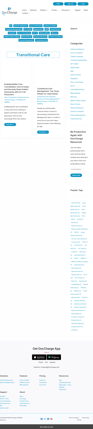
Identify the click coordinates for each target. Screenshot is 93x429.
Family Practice (57, 30)
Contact (25, 13)
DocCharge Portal (5, 402)
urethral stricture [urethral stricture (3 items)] (77, 326)
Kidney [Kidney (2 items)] (74, 280)
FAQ (1, 405)
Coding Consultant (51, 26)
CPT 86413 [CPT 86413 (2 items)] (78, 244)
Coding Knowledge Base (12, 30)
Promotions (42, 384)
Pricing (53, 10)
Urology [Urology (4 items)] (74, 329)
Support (77, 10)
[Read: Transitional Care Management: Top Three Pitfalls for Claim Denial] (49, 77)
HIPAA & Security (24, 381)
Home (24, 10)
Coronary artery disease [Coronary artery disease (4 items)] (79, 238)
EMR (47, 30)
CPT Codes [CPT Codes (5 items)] (82, 247)
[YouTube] (51, 418)
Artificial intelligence (20, 26)
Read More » (10, 126)
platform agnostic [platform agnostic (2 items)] (80, 306)
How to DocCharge (23, 34)
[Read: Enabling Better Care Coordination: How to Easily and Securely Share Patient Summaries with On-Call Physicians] (16, 75)
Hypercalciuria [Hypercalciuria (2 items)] (79, 264)
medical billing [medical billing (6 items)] (76, 283)
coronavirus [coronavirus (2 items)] (75, 241)
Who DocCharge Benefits (7, 381)
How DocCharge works (6, 379)
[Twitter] (45, 418)
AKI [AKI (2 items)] (73, 218)
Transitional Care (50, 42)
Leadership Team (25, 402)
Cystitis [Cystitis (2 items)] (74, 251)
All (9, 26)
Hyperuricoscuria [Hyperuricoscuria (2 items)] (77, 270)
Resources (66, 10)
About (86, 10)
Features (43, 10)
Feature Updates (24, 379)
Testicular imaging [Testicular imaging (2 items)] (77, 322)
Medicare (56, 34)
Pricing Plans (43, 381)
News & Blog (23, 405)
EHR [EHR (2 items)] (76, 257)
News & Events (34, 38)
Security (89, 418)
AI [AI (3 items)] (83, 215)
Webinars (61, 386)
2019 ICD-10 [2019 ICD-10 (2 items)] (75, 202)
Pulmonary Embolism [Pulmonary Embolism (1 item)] (78, 309)
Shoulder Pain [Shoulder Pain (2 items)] (76, 319)
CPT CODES (28, 30)
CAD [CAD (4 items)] (76, 231)
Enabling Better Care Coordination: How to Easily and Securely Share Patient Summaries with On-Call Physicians (16, 91)
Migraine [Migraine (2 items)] (77, 290)
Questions (42, 379)
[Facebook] (42, 418)
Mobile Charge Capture (18, 38)
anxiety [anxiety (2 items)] (80, 218)
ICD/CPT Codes (4, 398)
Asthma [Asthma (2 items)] (74, 221)
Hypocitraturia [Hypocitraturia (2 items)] (76, 274)
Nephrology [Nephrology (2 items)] (75, 296)
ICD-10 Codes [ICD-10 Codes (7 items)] (80, 277)
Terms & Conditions (71, 418)
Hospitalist (10, 34)
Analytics (2, 395)
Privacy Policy (82, 418)
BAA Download (24, 384)
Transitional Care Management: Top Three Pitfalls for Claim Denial (49, 93)
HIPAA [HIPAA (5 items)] (83, 257)
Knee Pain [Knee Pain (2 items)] (83, 280)
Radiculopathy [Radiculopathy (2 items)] (76, 313)
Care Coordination (36, 26)
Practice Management (33, 42)
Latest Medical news (65, 381)
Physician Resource (49, 38)
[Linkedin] (48, 418)
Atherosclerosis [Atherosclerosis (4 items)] (76, 225)
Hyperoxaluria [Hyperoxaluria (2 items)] (76, 267)
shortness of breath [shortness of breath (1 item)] (78, 316)
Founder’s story (24, 400)
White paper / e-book (65, 384)
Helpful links (62, 388)
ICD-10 (35, 34)
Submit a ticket (4, 407)
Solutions (33, 10)
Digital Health (38, 30)
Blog (60, 379)
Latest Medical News (78, 89)
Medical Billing (45, 34)
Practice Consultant (17, 42)
